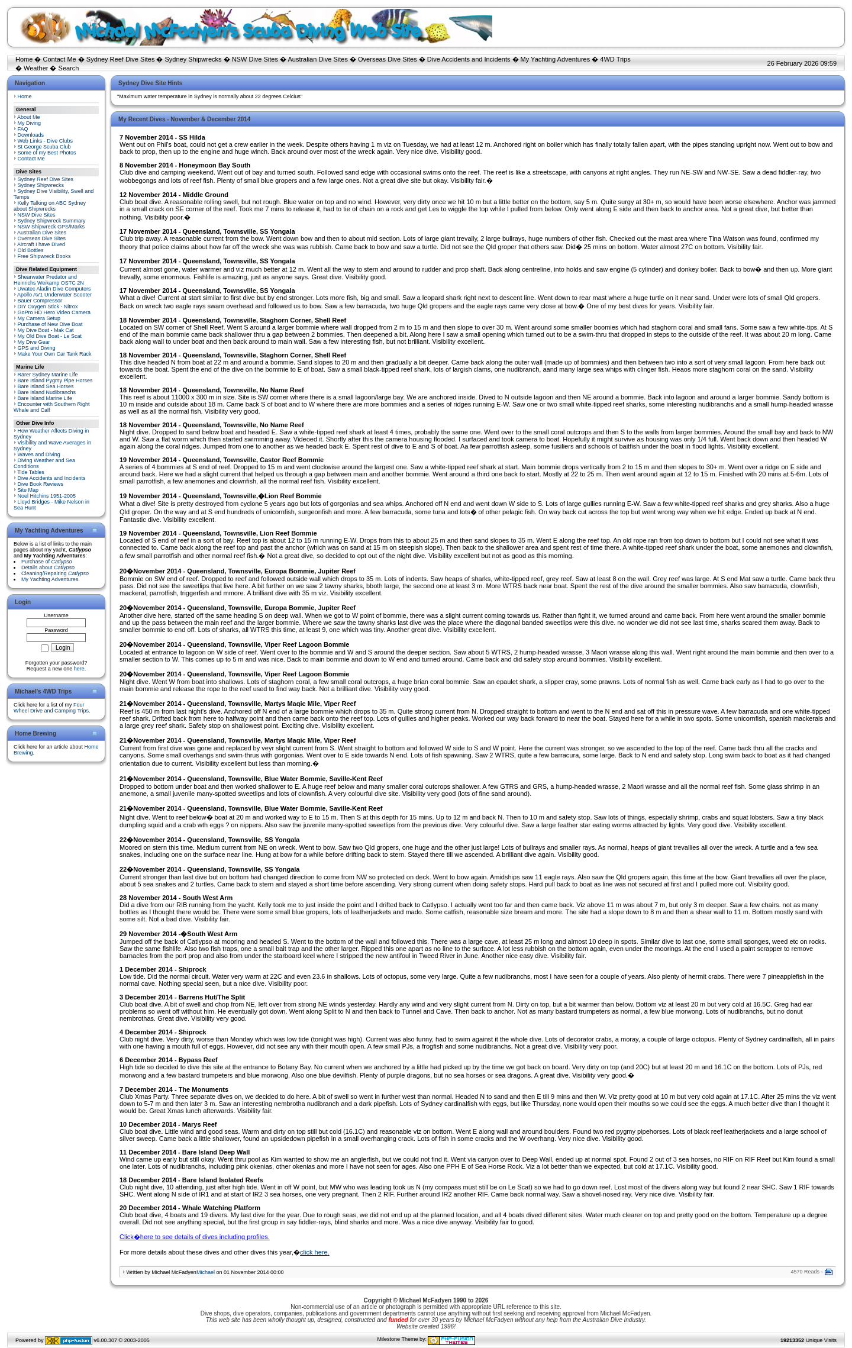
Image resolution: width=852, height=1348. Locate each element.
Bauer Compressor (40, 301)
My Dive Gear (34, 342)
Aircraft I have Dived (41, 244)
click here (313, 1252)
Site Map (28, 490)
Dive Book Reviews (41, 484)
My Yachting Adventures (555, 59)
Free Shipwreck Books (44, 256)
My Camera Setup (39, 318)
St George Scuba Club (44, 147)
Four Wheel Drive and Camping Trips (51, 708)
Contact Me (59, 59)
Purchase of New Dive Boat (50, 324)
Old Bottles (31, 250)
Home (24, 59)
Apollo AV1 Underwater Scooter (54, 295)
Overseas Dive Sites (387, 59)
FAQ (23, 129)
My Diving (29, 123)
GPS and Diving (37, 348)
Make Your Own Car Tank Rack (55, 354)
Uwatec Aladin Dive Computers (54, 289)
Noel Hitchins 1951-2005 (47, 496)
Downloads (31, 135)
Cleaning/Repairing (55, 573)
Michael (205, 1272)
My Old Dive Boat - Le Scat (50, 336)
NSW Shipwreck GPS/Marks (51, 227)
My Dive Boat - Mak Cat (46, 330)
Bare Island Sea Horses (46, 386)
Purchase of (46, 562)
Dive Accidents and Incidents (469, 59)
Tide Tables (30, 472)
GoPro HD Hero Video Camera (54, 312)
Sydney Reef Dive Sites (120, 59)
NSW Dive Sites (255, 59)
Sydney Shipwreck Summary (52, 221)
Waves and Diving (39, 454)
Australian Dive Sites (318, 59)
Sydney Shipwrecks (193, 59)
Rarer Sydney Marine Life (48, 375)
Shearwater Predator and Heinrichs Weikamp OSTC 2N (49, 280)
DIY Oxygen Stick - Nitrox (48, 306)
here (79, 669)
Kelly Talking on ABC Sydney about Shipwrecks (50, 206)
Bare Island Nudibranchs (47, 392)
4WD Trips (615, 59)
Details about (48, 567)
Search (69, 68)
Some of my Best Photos (47, 153)
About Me (28, 117)
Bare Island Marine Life (45, 398)
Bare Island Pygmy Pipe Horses (55, 380)
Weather (36, 68)
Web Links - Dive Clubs (45, 141)
